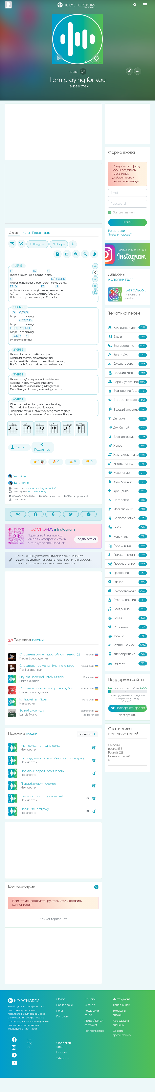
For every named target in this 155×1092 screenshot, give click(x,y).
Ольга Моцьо (17, 476)
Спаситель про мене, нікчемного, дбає (46, 665)
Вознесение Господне (127, 391)
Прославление (127, 564)
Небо (127, 527)
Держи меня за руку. (35, 809)
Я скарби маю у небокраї (39, 783)
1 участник (21, 482)
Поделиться (42, 447)
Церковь (127, 663)
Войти (127, 222)
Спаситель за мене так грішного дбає (46, 688)
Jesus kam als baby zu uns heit (42, 796)
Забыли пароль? (120, 234)
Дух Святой (127, 428)
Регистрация (117, 230)
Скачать (19, 447)
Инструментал (127, 464)
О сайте (90, 1005)
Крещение (127, 491)
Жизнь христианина (127, 455)
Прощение (127, 573)
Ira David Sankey (37, 491)
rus (29, 1039)
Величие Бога (127, 373)
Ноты (26, 232)
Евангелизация (127, 437)
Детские (127, 419)
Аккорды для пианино (121, 1022)
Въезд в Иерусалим (127, 409)
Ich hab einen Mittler (33, 699)
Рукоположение (127, 600)
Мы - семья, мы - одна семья (41, 745)
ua (28, 1046)
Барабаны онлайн (119, 1012)
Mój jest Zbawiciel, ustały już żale (41, 677)
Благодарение (127, 346)
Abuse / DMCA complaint (94, 1022)
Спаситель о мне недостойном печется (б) (49, 654)
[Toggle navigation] (145, 4)
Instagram (62, 1052)
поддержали (127, 715)
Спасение (127, 627)
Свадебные (127, 609)
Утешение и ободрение (128, 645)
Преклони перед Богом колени (43, 771)
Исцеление (127, 473)
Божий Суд (127, 355)
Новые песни (64, 1005)
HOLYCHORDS (40, 529)
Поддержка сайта (92, 1012)
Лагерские (127, 500)
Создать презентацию (122, 1033)
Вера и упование (127, 382)
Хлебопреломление (127, 654)
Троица (127, 636)
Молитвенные (127, 509)
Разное (127, 582)
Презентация (41, 232)
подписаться (87, 539)
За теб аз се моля (32, 710)
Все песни (87, 734)
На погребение (127, 518)
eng (29, 1043)
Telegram (62, 1058)
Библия (127, 337)
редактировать (27, 559)
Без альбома (137, 290)
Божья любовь (127, 364)
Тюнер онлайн (122, 1005)
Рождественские (127, 591)
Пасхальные (127, 546)
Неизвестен (77, 86)
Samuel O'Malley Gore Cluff (41, 488)
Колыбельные (127, 482)
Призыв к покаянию (127, 555)
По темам (62, 1016)
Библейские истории (127, 327)
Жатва (127, 446)
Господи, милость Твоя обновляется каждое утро (55, 758)
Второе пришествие (127, 400)
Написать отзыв (94, 1030)
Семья (127, 618)
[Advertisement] (53, 132)
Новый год (127, 536)
